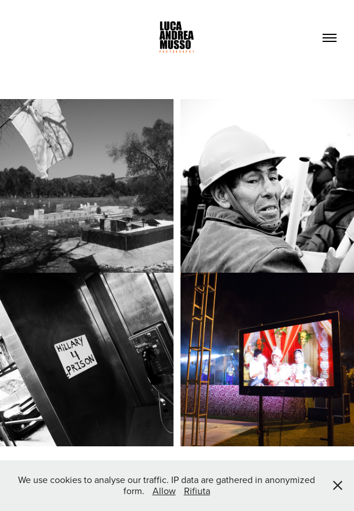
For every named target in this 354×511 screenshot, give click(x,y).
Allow (164, 490)
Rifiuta (197, 490)
